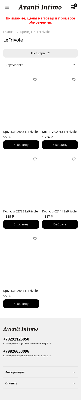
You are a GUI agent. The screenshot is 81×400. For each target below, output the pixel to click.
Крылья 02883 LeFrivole (20, 132)
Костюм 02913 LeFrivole (59, 132)
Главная (9, 32)
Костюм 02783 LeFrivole (20, 211)
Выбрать (59, 224)
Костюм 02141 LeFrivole (59, 211)
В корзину (21, 145)
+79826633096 (16, 351)
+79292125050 (16, 339)
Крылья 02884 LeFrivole (20, 291)
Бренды (26, 32)
